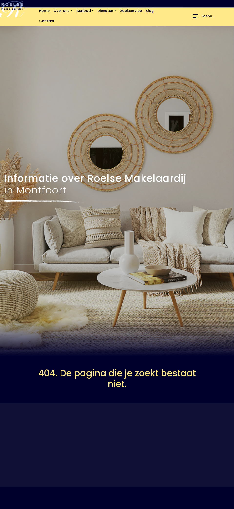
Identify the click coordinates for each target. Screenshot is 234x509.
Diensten (105, 10)
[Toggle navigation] (202, 16)
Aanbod (83, 10)
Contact (47, 21)
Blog (150, 10)
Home (44, 10)
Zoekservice (131, 10)
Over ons (61, 10)
